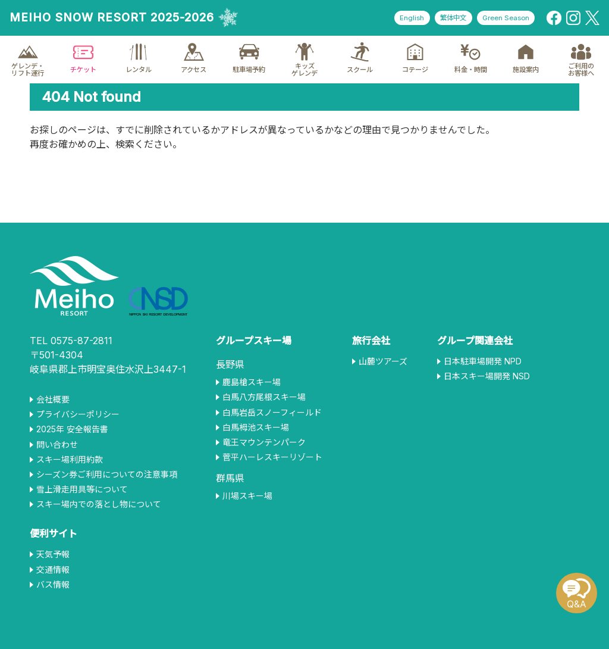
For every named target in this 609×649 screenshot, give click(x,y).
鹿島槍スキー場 (251, 382)
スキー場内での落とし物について (98, 504)
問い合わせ (57, 445)
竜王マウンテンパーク (264, 442)
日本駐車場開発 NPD (483, 361)
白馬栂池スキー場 (255, 427)
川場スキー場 (247, 496)
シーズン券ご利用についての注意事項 (106, 474)
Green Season (503, 18)
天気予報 (53, 554)
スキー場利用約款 (69, 459)
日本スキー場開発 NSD (487, 376)
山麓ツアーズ (383, 361)
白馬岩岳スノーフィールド (272, 412)
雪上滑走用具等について (82, 489)
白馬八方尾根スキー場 (264, 397)
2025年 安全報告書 (72, 429)
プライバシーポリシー (78, 414)
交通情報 (53, 570)
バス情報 (53, 585)
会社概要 (53, 399)
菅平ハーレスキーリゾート (272, 457)
